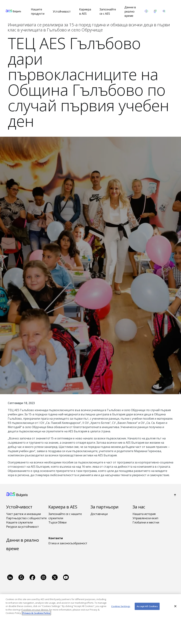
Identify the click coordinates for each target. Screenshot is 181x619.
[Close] (175, 606)
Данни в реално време (130, 11)
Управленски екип (145, 518)
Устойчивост (62, 11)
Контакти (55, 538)
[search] (164, 11)
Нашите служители (19, 522)
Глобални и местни (146, 522)
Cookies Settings (120, 606)
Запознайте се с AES (108, 11)
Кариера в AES (85, 11)
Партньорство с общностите (26, 518)
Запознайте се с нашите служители (65, 516)
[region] (90, 606)
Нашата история (144, 514)
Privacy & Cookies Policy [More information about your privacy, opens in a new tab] (36, 613)
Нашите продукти (37, 11)
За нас (139, 507)
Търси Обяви (57, 522)
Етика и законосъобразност (67, 543)
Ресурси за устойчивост (22, 527)
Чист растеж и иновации (23, 514)
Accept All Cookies (147, 606)
